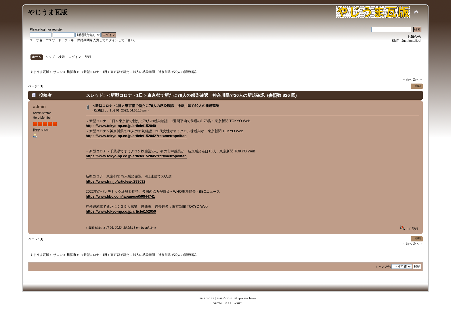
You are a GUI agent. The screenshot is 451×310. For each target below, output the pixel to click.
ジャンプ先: (383, 266)
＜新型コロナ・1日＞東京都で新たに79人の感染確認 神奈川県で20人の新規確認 (155, 106)
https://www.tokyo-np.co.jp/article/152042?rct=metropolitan (136, 136)
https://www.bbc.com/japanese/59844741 (120, 196)
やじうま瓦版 (47, 12)
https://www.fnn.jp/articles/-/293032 (115, 181)
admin (39, 106)
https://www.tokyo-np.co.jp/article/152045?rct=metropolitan (136, 156)
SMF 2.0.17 (206, 298)
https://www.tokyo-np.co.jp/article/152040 (121, 126)
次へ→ (418, 79)
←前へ (407, 79)
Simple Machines (245, 298)
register (57, 29)
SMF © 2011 (225, 298)
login (44, 29)
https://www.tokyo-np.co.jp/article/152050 (121, 211)
